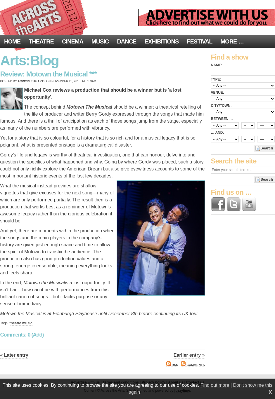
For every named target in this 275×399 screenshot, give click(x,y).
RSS (172, 365)
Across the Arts (31, 81)
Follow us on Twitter (233, 204)
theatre (15, 323)
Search (266, 148)
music (27, 323)
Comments (193, 365)
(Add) (38, 335)
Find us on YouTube (249, 204)
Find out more (214, 385)
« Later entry (14, 355)
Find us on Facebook (218, 204)
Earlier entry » (189, 355)
